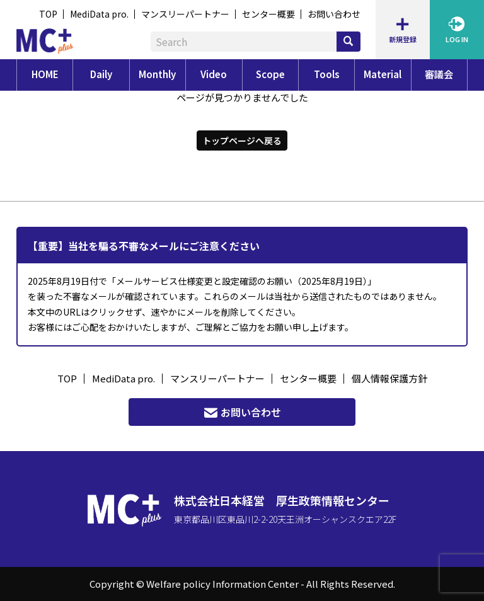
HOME (45, 74)
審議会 (439, 74)
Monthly (157, 74)
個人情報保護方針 (389, 378)
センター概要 (268, 14)
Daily (101, 74)
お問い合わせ (334, 14)
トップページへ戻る (242, 140)
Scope (270, 74)
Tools (327, 74)
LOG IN (457, 29)
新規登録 (403, 29)
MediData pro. (99, 14)
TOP (48, 14)
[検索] (348, 41)
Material (382, 74)
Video (213, 74)
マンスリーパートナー (185, 14)
